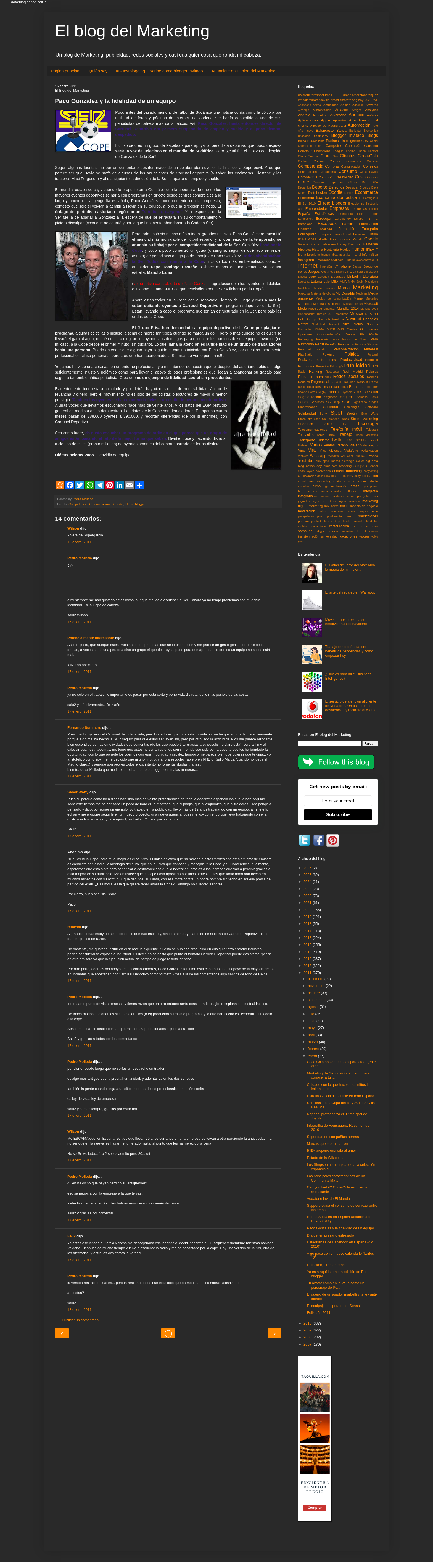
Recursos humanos (314, 377)
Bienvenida (371, 130)
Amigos (356, 110)
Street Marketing (364, 419)
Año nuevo (305, 130)
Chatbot (373, 151)
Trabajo (345, 434)
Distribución (317, 192)
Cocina (319, 161)
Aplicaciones (308, 120)
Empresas (339, 208)
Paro (374, 339)
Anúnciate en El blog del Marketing (244, 70)
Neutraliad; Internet (325, 324)
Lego (312, 276)
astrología (348, 461)
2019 (308, 917)
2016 (308, 938)
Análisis (372, 115)
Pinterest (371, 349)
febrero (314, 1049)
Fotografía (370, 229)
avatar (360, 461)
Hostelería (331, 249)
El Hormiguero (368, 198)
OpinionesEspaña (328, 334)
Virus (323, 450)
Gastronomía (340, 239)
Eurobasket (305, 218)
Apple (325, 120)
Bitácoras (304, 135)
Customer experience (329, 182)
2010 (308, 1323)
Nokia (358, 324)
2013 (308, 959)
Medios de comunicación (333, 298)
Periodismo (346, 344)
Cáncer (353, 182)
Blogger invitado (347, 135)
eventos (303, 486)
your (300, 541)
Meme (358, 298)
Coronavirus (307, 177)
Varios (316, 445)
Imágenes (323, 254)
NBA (368, 314)
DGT (365, 182)
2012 (308, 965)
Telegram (372, 429)
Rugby (322, 392)
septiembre (317, 1000)
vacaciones (348, 536)
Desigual (351, 187)
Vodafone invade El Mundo (328, 1198)
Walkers (303, 455)
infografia (370, 491)
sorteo (333, 531)
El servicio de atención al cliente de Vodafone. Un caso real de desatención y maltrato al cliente (350, 705)
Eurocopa (323, 218)
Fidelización (368, 224)
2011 (308, 973)
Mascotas (304, 293)
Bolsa (302, 140)
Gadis (323, 239)
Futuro (373, 234)
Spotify (352, 413)
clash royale (306, 471)
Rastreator (332, 371)
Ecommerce (366, 192)
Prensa (332, 359)
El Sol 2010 (307, 203)
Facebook (327, 223)
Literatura (370, 276)
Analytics (371, 110)
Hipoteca (304, 249)
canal (374, 466)
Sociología (352, 407)
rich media (360, 526)
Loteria (316, 281)
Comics (335, 161)
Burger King (316, 140)
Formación (346, 229)
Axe (375, 125)
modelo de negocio (364, 506)
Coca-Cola (368, 155)
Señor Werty (77, 792)
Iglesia (311, 254)
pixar (320, 516)
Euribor (373, 213)
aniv (318, 461)
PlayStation (306, 354)
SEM (356, 392)
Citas (335, 156)
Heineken (370, 244)
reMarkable (371, 521)
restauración (339, 526)
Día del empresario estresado (330, 1235)
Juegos (314, 271)
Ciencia (313, 156)
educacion (370, 476)
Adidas (345, 105)
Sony (323, 413)
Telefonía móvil (346, 429)
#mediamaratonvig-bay (347, 100)
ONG (340, 329)
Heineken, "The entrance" (327, 1265)
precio (349, 516)
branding (345, 466)
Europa (358, 218)
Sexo (346, 402)
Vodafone (351, 450)
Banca (341, 130)
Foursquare (307, 234)
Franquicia (325, 234)
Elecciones (356, 203)
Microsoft (370, 303)
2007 (308, 1344)
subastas (347, 531)
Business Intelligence (343, 141)
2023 (308, 889)
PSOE (373, 334)
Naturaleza (336, 319)
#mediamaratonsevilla (313, 100)
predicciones (368, 516)
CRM (365, 140)
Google (371, 239)
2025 (308, 875)
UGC (356, 440)
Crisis (360, 176)
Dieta (374, 187)
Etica (360, 213)
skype (320, 531)
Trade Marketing (366, 434)
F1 (369, 218)
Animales (319, 115)
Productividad (351, 360)
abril (312, 1035)
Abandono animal (309, 105)
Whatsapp (318, 456)
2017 (308, 931)
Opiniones (305, 334)
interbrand (338, 496)
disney (348, 476)
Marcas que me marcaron (327, 1144)
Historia (317, 249)
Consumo (348, 171)
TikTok (331, 434)
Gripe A (303, 244)
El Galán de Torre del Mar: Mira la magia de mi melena (350, 567)
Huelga (345, 249)
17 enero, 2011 (79, 671)
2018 (308, 924)
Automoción (359, 125)
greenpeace (370, 486)
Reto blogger (369, 386)
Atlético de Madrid (324, 125)
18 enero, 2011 (79, 1309)
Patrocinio (306, 344)
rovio (375, 526)
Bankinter (355, 130)
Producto (371, 359)
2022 (308, 896)
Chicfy (302, 156)
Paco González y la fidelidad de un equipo (340, 1228)
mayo (313, 1028)
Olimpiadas (369, 329)
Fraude (347, 234)
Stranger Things (338, 418)
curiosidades (307, 476)
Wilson (73, 528)
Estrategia (345, 213)
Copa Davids (369, 171)
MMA (343, 281)
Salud (373, 392)
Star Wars (369, 413)
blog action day (310, 466)
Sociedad (330, 407)
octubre (314, 993)
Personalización (346, 349)
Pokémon (329, 354)
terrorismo (371, 531)
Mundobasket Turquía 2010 (316, 314)
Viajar (354, 445)
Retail (353, 387)
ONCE (331, 329)
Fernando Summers (84, 728)
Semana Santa (367, 397)
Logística (304, 281)
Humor (358, 249)
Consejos (370, 166)
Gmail (357, 239)
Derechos (336, 187)
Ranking (315, 371)
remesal (74, 927)
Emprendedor (316, 208)
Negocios (370, 319)
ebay (357, 476)
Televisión (306, 435)
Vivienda (335, 450)
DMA (375, 182)
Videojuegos (369, 445)
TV (344, 424)
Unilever (303, 445)
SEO (364, 392)
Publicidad (357, 365)
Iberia (302, 254)
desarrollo (323, 476)
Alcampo (303, 110)
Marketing (365, 287)
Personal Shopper (366, 344)
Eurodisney (343, 218)
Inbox (334, 254)
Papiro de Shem (354, 339)
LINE (348, 271)
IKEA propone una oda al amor (331, 1150)
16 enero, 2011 (79, 542)
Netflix (303, 324)
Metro (338, 303)
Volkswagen (369, 450)
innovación (322, 496)
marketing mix (319, 506)
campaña (360, 466)
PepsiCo (331, 344)
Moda (302, 308)
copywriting (371, 471)
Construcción (307, 171)
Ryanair (347, 392)
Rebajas (372, 371)
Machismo (371, 281)
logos (342, 501)
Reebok (372, 376)
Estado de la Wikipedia (325, 1158)
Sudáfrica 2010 (315, 424)
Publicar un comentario (80, 1320)
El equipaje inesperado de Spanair (334, 1306)
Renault (362, 381)
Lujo (327, 281)
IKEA (370, 249)
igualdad (336, 491)
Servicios (317, 402)
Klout (324, 271)
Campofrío (334, 146)
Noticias (372, 324)
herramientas (307, 491)
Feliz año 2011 (318, 1313)
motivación (306, 511)
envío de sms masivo (349, 481)
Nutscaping (305, 329)
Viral (312, 450)
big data (372, 461)
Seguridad (330, 397)
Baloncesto (325, 130)
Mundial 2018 (369, 308)
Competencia (78, 504)
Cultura (304, 182)
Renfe (373, 381)
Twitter (337, 439)
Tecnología (367, 423)
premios (304, 521)
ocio (375, 511)
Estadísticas (324, 213)
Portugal (372, 354)
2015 (308, 945)
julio (311, 1014)
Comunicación (99, 504)
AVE (375, 100)
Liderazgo (338, 276)
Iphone (345, 266)
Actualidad (331, 105)
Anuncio (356, 114)
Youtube (306, 460)
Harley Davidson (349, 244)
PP (362, 334)
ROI (375, 366)
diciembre (316, 979)
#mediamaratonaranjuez (360, 95)
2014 (308, 952)
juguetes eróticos (324, 501)
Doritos (348, 192)
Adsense (357, 105)
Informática (370, 254)
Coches (303, 161)
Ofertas (352, 329)
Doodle (335, 192)
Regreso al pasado (326, 382)
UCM (349, 440)
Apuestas (340, 120)
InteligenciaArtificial (330, 259)
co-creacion (323, 471)
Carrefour (304, 151)
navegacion (337, 511)
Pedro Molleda (79, 558)
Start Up (320, 418)
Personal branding (313, 349)
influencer (353, 491)
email (302, 481)
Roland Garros (307, 392)
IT (377, 249)
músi (323, 511)
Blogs (372, 135)
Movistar (329, 308)
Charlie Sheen (356, 151)
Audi (342, 125)
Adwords (372, 105)
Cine (324, 155)
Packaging (305, 339)
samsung (305, 531)
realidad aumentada (312, 526)
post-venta (334, 516)
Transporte (306, 440)
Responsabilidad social (331, 386)
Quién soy (98, 70)
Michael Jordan (353, 303)
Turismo (323, 440)
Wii (342, 455)
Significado (360, 402)
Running (333, 392)
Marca (344, 287)
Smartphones (307, 407)
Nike (346, 324)
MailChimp (304, 288)
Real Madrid (353, 371)
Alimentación (322, 110)
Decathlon (304, 187)
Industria (344, 254)
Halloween (328, 244)
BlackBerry (320, 135)
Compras (332, 166)
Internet (308, 265)
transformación (308, 536)
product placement (323, 521)
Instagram (306, 260)
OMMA (319, 329)
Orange (350, 334)
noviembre (317, 986)
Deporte (117, 504)
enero (313, 1056)
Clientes (347, 155)
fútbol (317, 486)
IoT (336, 266)
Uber (364, 440)
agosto (314, 1007)
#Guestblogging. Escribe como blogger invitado (159, 70)
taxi (359, 531)
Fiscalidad (324, 229)
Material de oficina (323, 293)
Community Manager (362, 161)
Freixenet (360, 234)
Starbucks (305, 418)
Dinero (302, 192)
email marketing (319, 481)
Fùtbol (302, 239)
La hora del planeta (365, 271)
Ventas (329, 445)
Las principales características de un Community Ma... (336, 1178)
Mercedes (305, 303)
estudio (373, 481)
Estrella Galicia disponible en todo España (340, 1096)
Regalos (304, 381)
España (304, 213)
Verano (342, 445)
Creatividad (345, 177)
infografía (305, 496)
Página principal (65, 70)
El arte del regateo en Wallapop (350, 592)
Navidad (353, 318)
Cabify (374, 140)
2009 (308, 1330)
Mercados (371, 298)
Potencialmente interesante (90, 638)
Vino (301, 450)
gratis (354, 486)
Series (303, 402)
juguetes (304, 501)
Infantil (355, 254)
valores (364, 536)
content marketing (347, 471)
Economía (306, 198)
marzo (313, 1042)
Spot (336, 412)
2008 (308, 1337)
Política (352, 354)
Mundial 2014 (348, 308)
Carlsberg (371, 145)
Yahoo (373, 455)
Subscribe (338, 814)
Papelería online (327, 339)
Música (356, 313)
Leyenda (323, 276)
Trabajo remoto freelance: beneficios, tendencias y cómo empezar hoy (349, 651)
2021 (308, 903)
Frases (338, 234)
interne (351, 496)
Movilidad (315, 308)
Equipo (373, 208)
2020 (368, 100)
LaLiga (302, 276)
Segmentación (309, 397)
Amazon (341, 110)
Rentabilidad (306, 386)
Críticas (372, 177)
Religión (349, 381)
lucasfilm (354, 501)
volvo (374, 536)
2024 (308, 882)
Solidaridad (307, 413)
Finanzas (304, 229)
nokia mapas (358, 511)
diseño (336, 476)
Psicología (336, 366)
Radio (301, 371)
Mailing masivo (324, 288)
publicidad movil (350, 521)
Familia (348, 224)
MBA (334, 281)
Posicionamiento (311, 360)
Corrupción (326, 177)
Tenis (320, 434)
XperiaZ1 (361, 455)
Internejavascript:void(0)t (362, 259)
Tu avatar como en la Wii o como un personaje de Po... (335, 1285)
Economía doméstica (336, 197)
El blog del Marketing (132, 31)
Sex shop (333, 402)
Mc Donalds (345, 293)
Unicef (373, 440)
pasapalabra (306, 516)
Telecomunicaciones (312, 429)
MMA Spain (356, 281)
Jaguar (357, 266)
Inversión (326, 266)
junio (312, 1021)
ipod (359, 496)
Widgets (333, 455)
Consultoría (328, 171)
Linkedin (354, 276)
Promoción (306, 366)
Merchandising (323, 303)
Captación (353, 146)
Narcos (322, 319)
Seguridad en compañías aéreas (333, 1137)
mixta (344, 506)
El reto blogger (135, 504)
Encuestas (359, 208)
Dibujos (364, 187)
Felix (71, 1236)
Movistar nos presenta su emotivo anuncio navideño (346, 622)
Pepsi (319, 344)
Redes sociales (348, 376)
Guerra (314, 244)
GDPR (312, 239)
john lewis (371, 496)
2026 (308, 868)
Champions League (329, 151)
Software (371, 407)
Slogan (373, 402)
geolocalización (336, 486)
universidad (329, 536)
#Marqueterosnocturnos (315, 95)
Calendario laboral (310, 145)
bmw (327, 466)
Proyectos (322, 366)
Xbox (350, 455)
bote (334, 466)
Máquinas (342, 314)
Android (304, 115)
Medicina (362, 293)
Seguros (346, 397)
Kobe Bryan (336, 271)
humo (324, 491)
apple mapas (331, 461)
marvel (334, 506)
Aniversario (337, 115)
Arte (352, 120)
